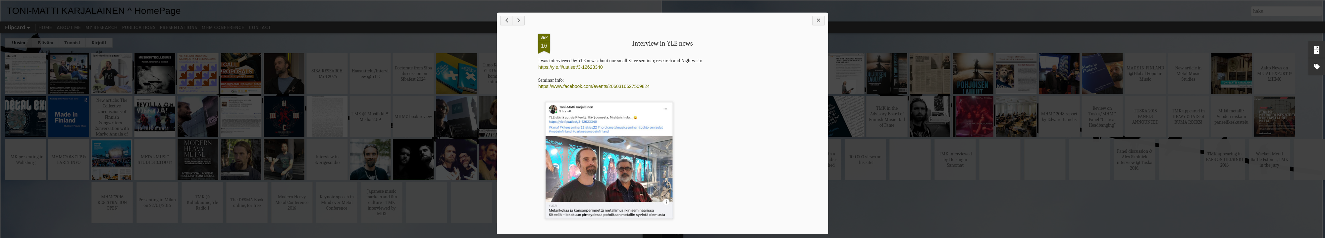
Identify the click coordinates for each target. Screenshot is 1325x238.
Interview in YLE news (662, 43)
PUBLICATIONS (138, 27)
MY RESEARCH (101, 27)
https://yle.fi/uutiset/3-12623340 (570, 67)
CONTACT (260, 27)
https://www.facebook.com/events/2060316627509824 (594, 86)
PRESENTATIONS (178, 27)
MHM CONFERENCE (222, 27)
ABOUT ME (69, 27)
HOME (45, 27)
